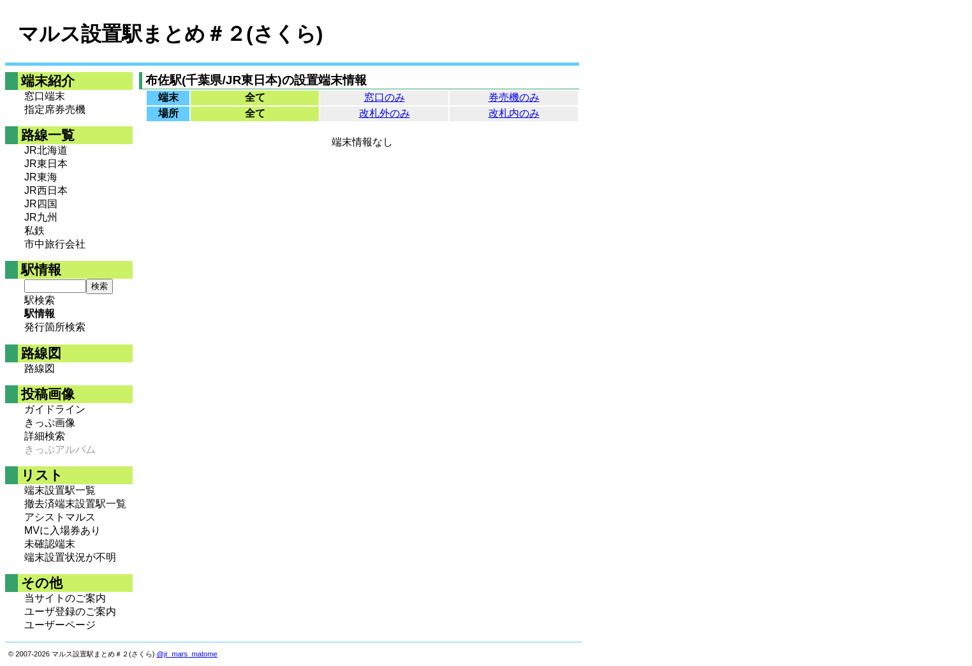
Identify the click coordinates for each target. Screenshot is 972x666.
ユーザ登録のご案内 (70, 611)
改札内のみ (514, 113)
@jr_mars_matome (187, 654)
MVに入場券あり (62, 530)
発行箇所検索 (54, 327)
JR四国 (40, 203)
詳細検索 (44, 436)
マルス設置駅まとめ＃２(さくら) (170, 33)
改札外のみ (384, 113)
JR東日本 (46, 163)
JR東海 (40, 177)
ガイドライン (54, 409)
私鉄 (34, 230)
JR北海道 (46, 150)
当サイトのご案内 (65, 598)
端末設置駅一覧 (60, 490)
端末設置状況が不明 (70, 557)
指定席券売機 (54, 109)
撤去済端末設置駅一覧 (75, 503)
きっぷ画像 (49, 422)
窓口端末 (44, 96)
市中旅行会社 (54, 244)
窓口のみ (384, 97)
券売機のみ (514, 97)
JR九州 (40, 217)
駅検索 (39, 300)
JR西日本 (46, 190)
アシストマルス (60, 517)
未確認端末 (49, 543)
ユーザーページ (60, 624)
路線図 (39, 368)
